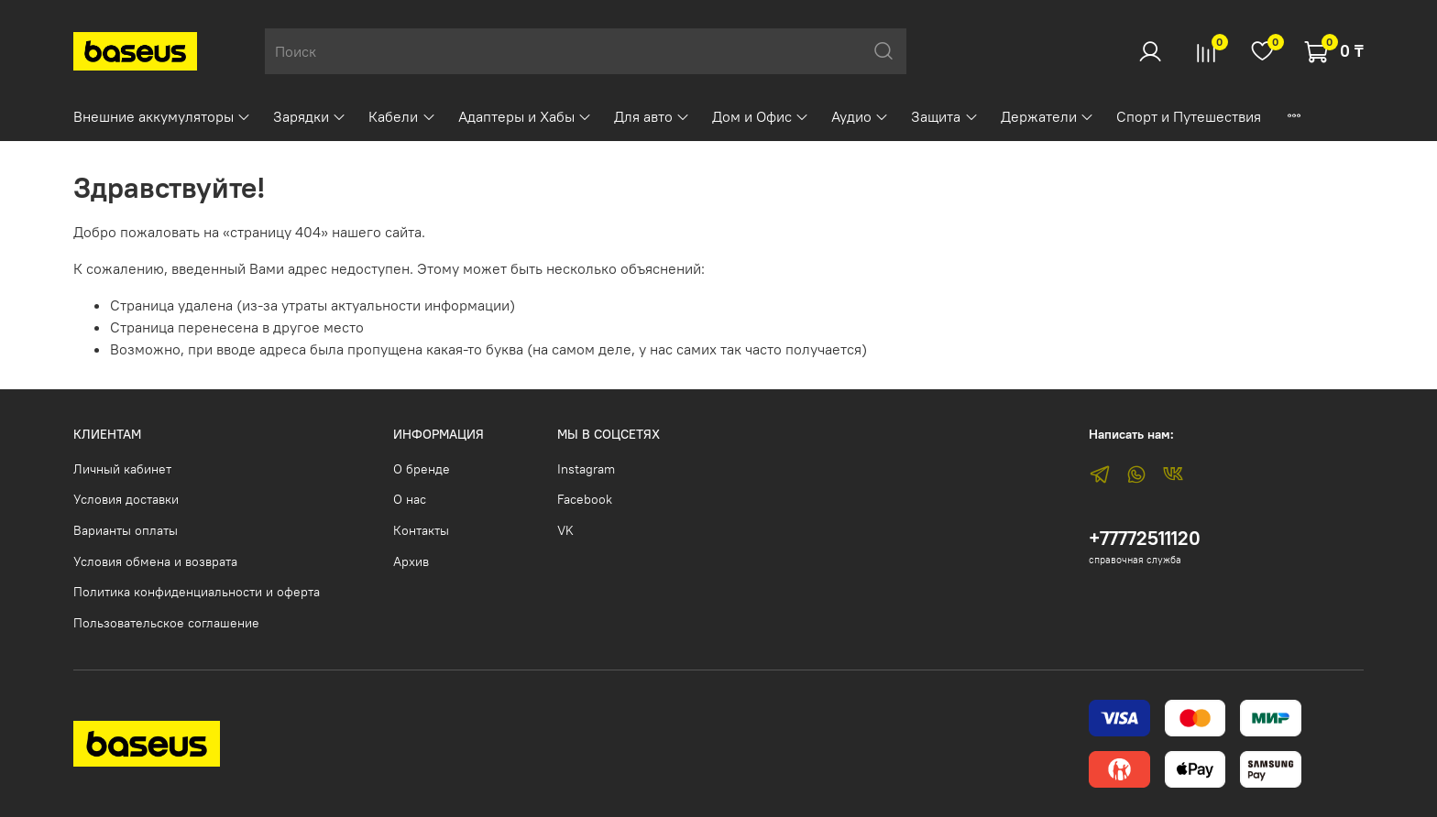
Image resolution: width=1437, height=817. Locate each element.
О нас (409, 499)
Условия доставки (126, 499)
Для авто (652, 116)
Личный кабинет (122, 469)
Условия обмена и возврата (155, 561)
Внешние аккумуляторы (162, 116)
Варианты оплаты (125, 530)
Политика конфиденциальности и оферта (196, 591)
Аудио (860, 116)
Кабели (401, 116)
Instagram (586, 469)
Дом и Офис (760, 116)
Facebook (584, 499)
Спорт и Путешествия (1188, 116)
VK (565, 530)
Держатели (1047, 116)
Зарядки (309, 116)
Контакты (421, 530)
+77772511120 (1145, 538)
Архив (411, 561)
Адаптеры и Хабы (525, 116)
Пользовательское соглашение (166, 623)
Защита (944, 116)
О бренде (421, 469)
